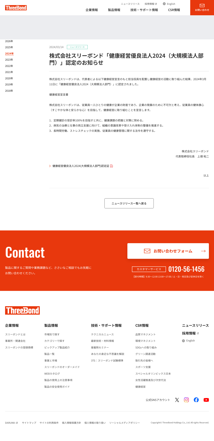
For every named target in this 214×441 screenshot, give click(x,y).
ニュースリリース (130, 3)
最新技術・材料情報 (102, 341)
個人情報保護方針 (71, 422)
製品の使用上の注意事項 (58, 380)
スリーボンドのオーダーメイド (62, 367)
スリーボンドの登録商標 (19, 347)
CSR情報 (142, 325)
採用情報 (151, 3)
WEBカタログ (52, 373)
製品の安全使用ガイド (57, 386)
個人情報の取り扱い (95, 422)
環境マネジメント (145, 341)
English (171, 3)
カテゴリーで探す (54, 341)
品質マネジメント (145, 334)
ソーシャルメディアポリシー (124, 422)
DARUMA (12, 422)
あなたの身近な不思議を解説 (107, 354)
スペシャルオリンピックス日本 (153, 373)
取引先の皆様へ (144, 360)
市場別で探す (52, 334)
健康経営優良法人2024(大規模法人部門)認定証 (83, 166)
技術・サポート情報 (106, 325)
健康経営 (140, 386)
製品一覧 (49, 354)
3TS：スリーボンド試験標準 (107, 360)
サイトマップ (29, 422)
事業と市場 (50, 360)
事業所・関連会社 (15, 341)
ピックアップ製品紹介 (57, 347)
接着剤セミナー (100, 347)
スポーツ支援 (143, 367)
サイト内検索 (181, 3)
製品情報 (51, 325)
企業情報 (12, 325)
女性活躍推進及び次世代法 (150, 380)
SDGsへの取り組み (146, 347)
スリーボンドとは (15, 334)
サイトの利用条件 (49, 422)
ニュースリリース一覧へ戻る (129, 203)
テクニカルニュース (102, 334)
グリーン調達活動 (145, 354)
